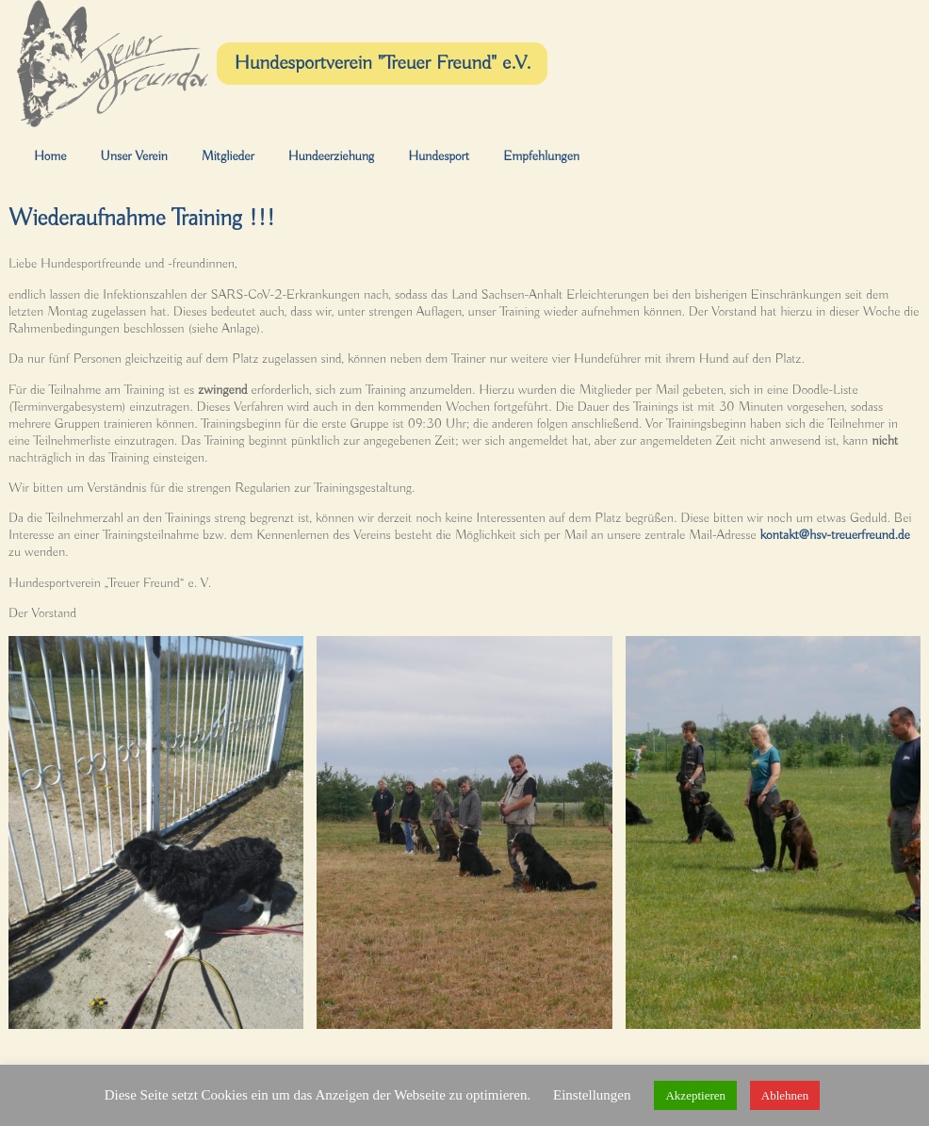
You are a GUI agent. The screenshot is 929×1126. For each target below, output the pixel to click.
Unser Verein (133, 156)
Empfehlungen (541, 156)
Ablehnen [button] (785, 1095)
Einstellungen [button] (592, 1094)
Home (50, 156)
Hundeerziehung (331, 156)
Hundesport (438, 156)
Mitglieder (228, 156)
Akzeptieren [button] (695, 1095)
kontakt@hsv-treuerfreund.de (835, 535)
